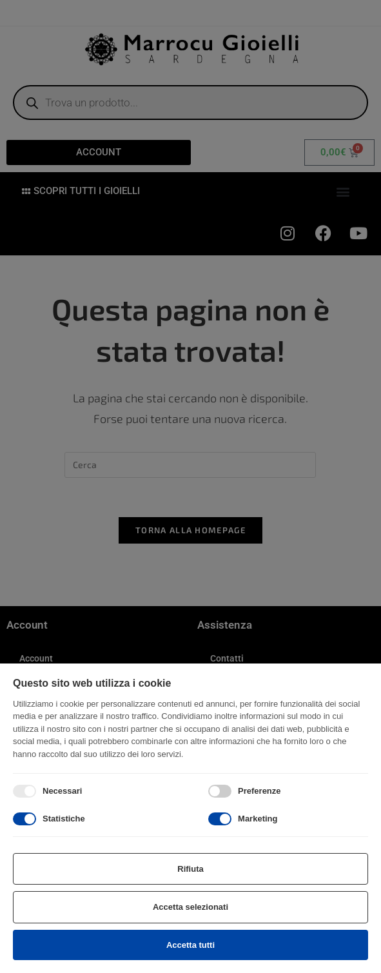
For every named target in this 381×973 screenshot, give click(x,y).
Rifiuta (190, 869)
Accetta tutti (190, 945)
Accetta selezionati (190, 907)
